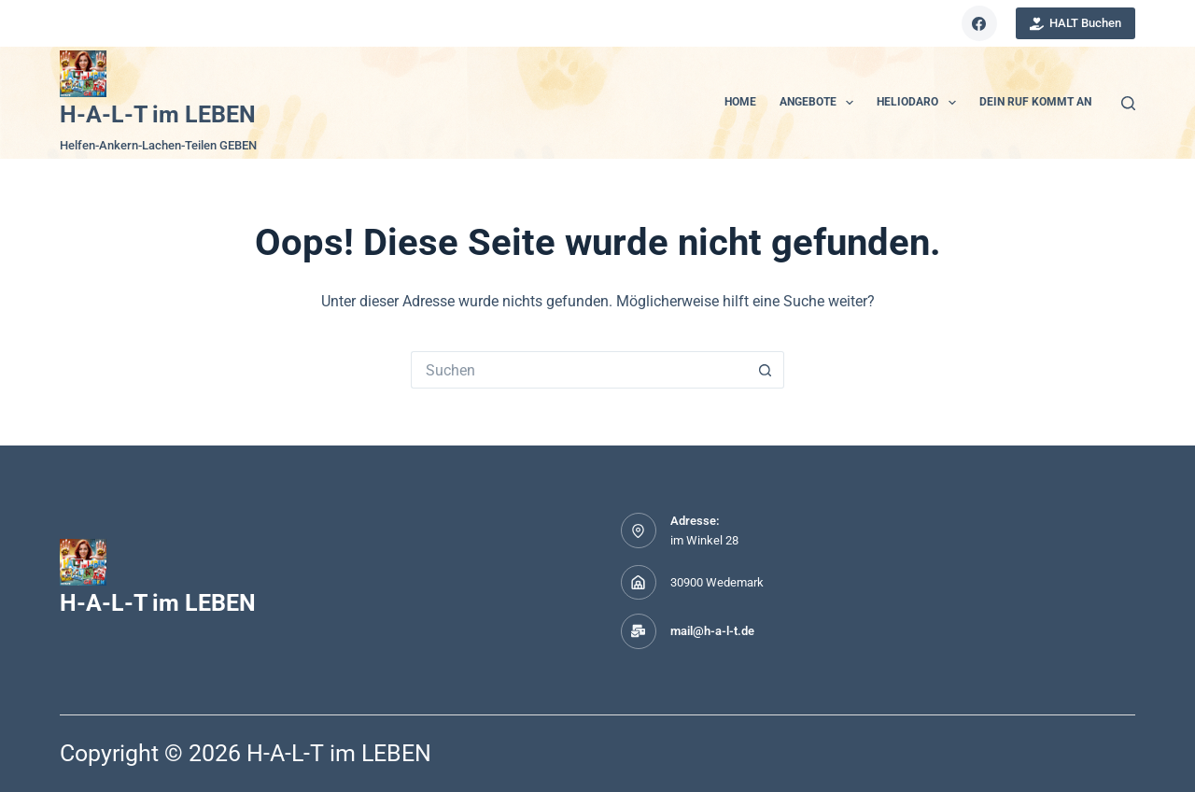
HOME (740, 101)
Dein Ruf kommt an (1035, 101)
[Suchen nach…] (579, 370)
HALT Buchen (1076, 23)
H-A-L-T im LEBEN (158, 114)
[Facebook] (979, 23)
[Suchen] (1128, 103)
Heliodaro (920, 103)
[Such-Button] (765, 370)
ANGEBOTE (820, 103)
